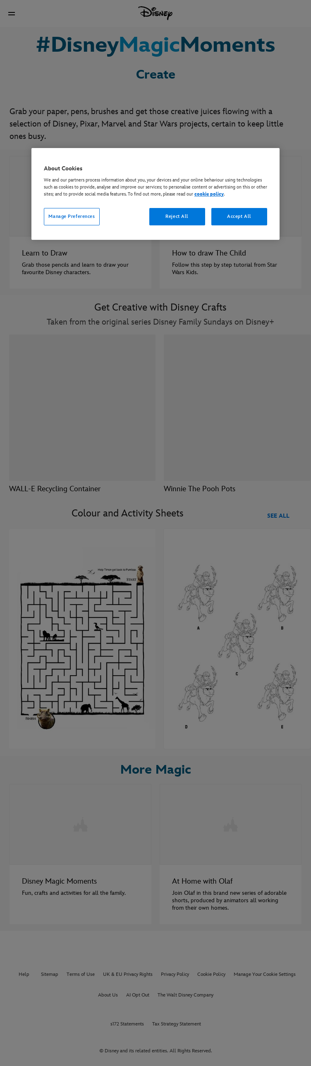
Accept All (239, 217)
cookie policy (209, 194)
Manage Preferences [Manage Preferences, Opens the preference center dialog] (71, 217)
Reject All (177, 217)
